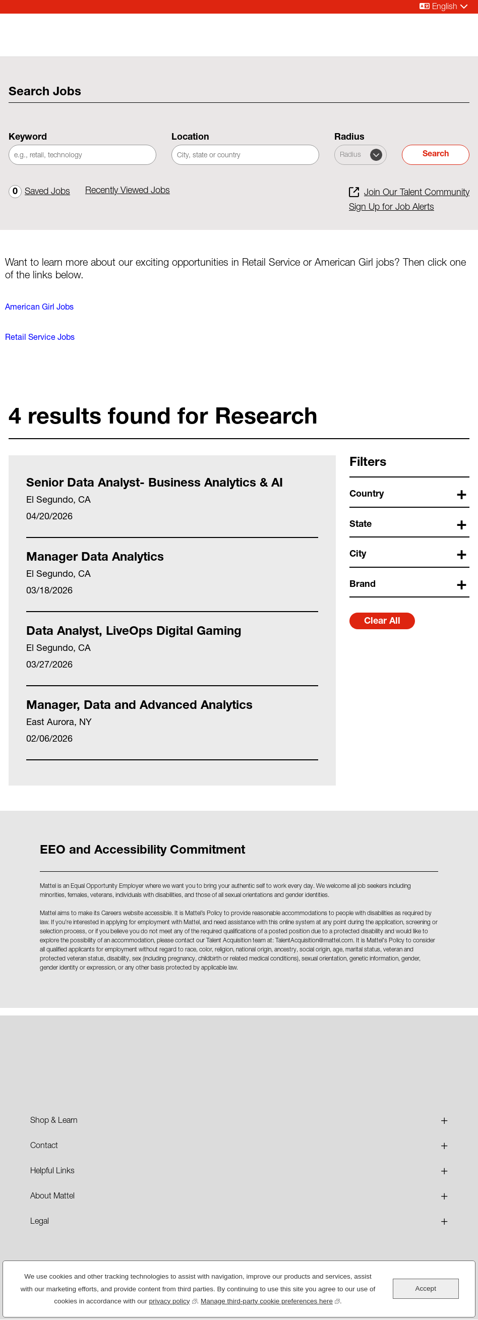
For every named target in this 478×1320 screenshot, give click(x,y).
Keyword (28, 137)
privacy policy (173, 1300)
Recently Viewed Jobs (127, 191)
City (357, 554)
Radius (349, 137)
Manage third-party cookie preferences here (270, 1300)
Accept (425, 1288)
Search (436, 155)
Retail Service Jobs (40, 338)
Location (190, 137)
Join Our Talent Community (416, 193)
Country (366, 494)
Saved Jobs (39, 192)
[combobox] (245, 155)
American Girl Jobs (39, 308)
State (360, 524)
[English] (444, 7)
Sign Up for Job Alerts (391, 207)
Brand (362, 584)
